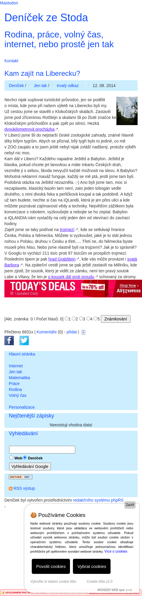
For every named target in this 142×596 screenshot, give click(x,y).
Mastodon (9, 3)
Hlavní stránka (22, 354)
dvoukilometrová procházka (29, 129)
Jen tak (15, 371)
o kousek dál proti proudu (71, 276)
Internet (16, 366)
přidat (71, 332)
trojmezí (67, 229)
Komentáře (46, 332)
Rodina (15, 389)
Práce (14, 383)
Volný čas (17, 395)
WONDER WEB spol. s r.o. (114, 590)
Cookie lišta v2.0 (100, 581)
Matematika (19, 377)
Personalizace (22, 407)
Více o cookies (115, 551)
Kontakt (11, 60)
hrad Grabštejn (62, 259)
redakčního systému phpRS (98, 500)
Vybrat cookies (91, 566)
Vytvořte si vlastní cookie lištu (53, 581)
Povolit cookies (51, 566)
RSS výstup (24, 488)
